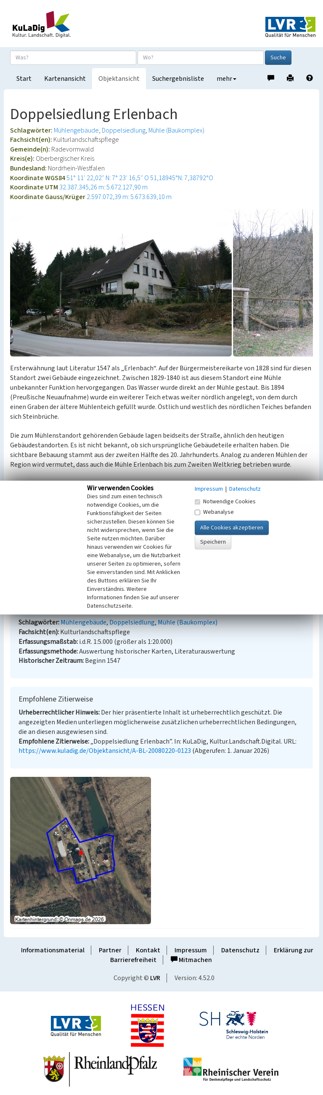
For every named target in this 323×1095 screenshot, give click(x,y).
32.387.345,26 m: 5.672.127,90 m (103, 187)
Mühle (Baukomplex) (176, 130)
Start (24, 78)
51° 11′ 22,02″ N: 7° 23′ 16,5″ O (107, 178)
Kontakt (148, 950)
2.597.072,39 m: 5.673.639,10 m (129, 197)
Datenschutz (240, 950)
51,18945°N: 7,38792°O (181, 178)
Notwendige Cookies (225, 501)
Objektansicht (119, 78)
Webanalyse (214, 512)
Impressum (191, 950)
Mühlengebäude (76, 130)
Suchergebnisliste (178, 78)
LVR (155, 978)
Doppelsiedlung (124, 130)
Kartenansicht (65, 78)
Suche (278, 57)
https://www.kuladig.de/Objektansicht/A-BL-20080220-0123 (105, 750)
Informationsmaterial (53, 950)
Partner (110, 950)
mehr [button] (226, 78)
